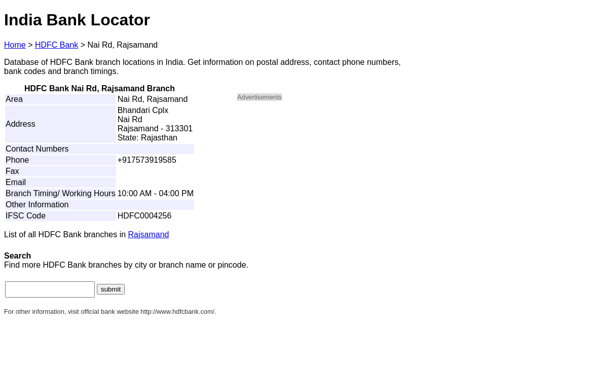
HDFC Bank (56, 45)
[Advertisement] (323, 180)
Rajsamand (148, 234)
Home (15, 45)
